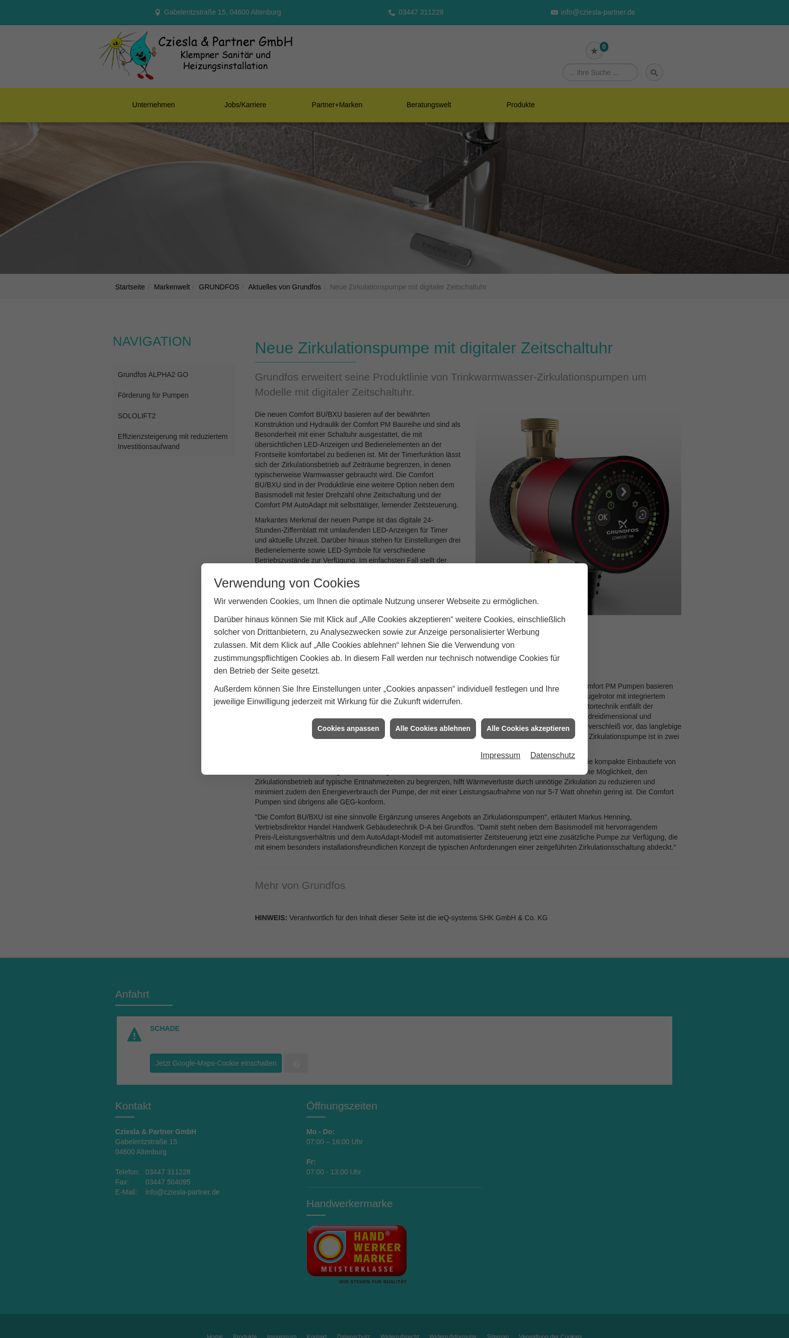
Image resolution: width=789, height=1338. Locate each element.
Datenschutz (552, 694)
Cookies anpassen (348, 666)
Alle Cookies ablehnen (433, 666)
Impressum (500, 694)
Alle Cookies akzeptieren (528, 666)
